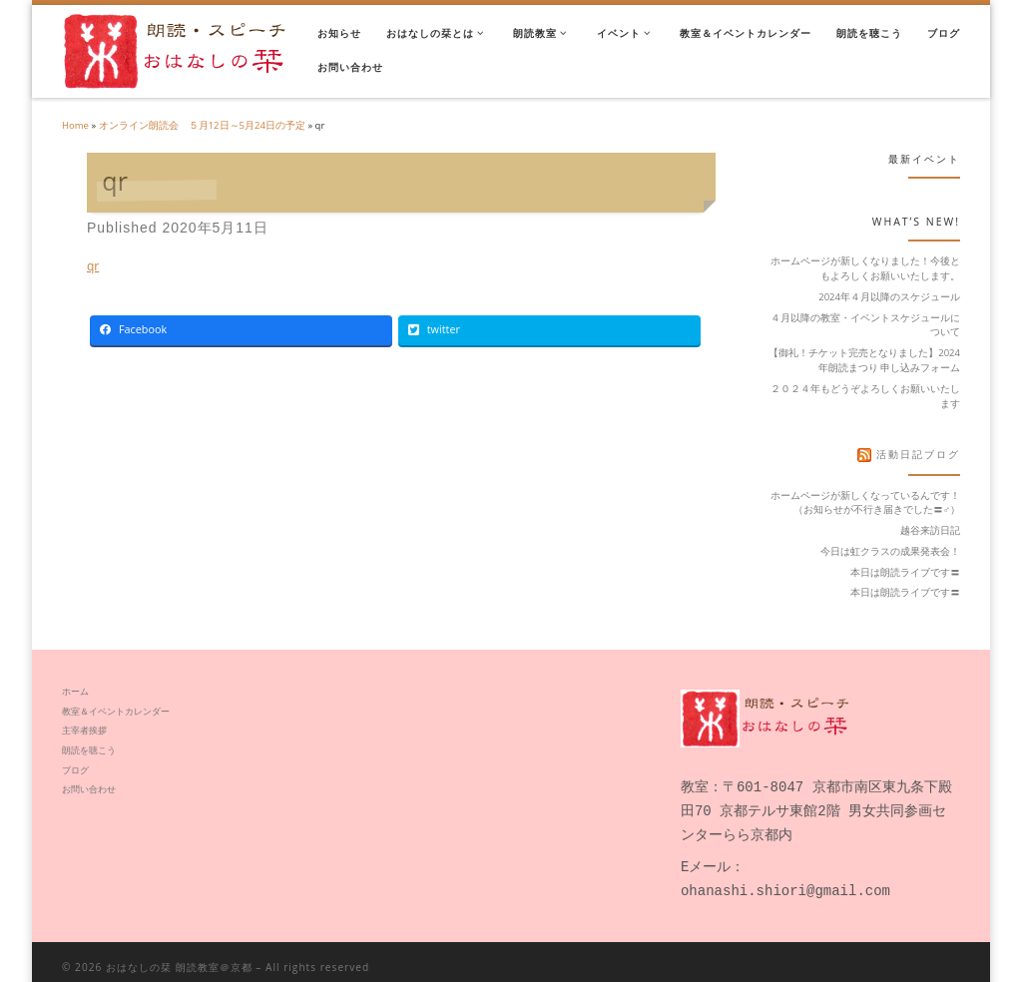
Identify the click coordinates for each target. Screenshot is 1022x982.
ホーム (75, 691)
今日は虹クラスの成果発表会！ (890, 551)
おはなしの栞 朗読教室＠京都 (179, 957)
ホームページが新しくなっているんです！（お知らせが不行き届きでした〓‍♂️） (865, 503)
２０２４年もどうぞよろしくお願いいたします (865, 396)
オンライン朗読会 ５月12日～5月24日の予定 (202, 125)
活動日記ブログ (918, 454)
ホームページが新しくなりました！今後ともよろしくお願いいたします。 (865, 268)
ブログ (75, 769)
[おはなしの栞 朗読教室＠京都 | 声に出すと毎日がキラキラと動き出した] (174, 48)
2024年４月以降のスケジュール (889, 296)
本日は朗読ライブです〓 (905, 572)
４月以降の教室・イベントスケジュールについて (865, 325)
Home (75, 125)
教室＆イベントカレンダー (116, 711)
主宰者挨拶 (89, 730)
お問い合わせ (89, 788)
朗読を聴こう (89, 749)
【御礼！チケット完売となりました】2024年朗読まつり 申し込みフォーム (864, 360)
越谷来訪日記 (930, 530)
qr (93, 265)
